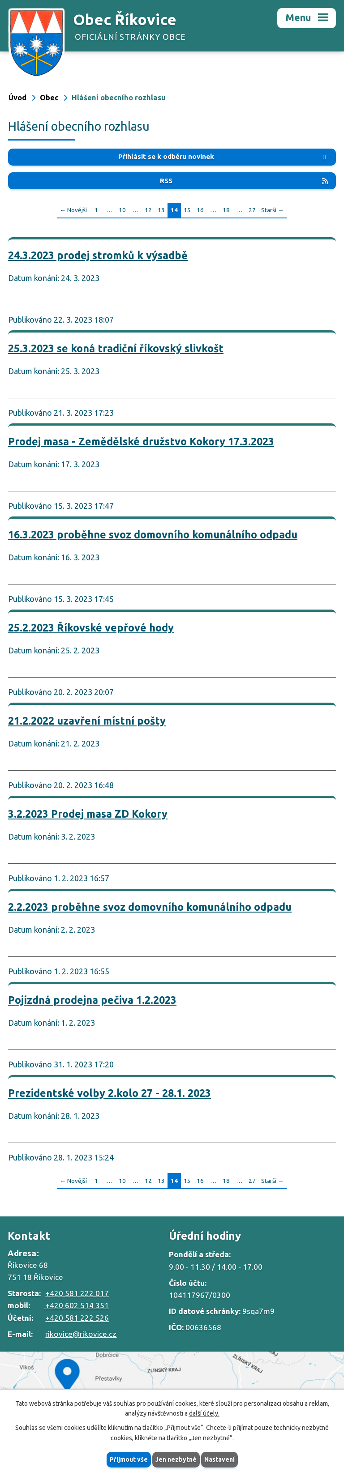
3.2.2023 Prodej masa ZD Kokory (88, 813)
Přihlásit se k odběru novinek (223, 156)
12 (148, 209)
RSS (244, 180)
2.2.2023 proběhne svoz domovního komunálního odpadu (150, 907)
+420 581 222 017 (77, 1293)
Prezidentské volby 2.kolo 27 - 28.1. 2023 (109, 1093)
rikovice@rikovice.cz (80, 1334)
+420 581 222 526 (77, 1318)
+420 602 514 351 (76, 1305)
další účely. (204, 1413)
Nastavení (219, 1459)
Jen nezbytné (176, 1459)
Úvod (17, 98)
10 (122, 209)
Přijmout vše (129, 1459)
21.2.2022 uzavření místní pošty (87, 720)
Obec (49, 98)
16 (200, 209)
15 (187, 209)
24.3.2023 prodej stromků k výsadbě (98, 255)
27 (252, 209)
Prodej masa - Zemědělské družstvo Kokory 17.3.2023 (141, 441)
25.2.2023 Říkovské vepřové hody (91, 627)
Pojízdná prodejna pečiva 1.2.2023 (92, 1000)
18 (226, 209)
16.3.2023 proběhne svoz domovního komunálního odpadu (152, 534)
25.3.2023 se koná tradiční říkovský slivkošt (116, 348)
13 (161, 209)
